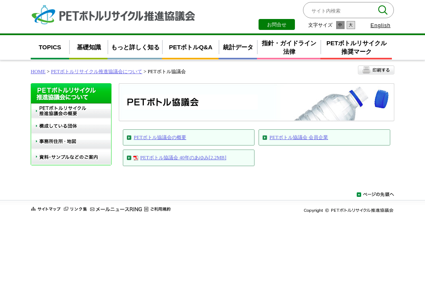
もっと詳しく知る (135, 47)
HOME (38, 71)
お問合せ (276, 24)
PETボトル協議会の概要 (160, 137)
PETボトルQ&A (190, 47)
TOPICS (50, 47)
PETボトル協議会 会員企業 (298, 137)
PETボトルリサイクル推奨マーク (356, 47)
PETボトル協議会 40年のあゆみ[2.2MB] (183, 157)
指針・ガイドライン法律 (289, 47)
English (380, 25)
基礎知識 (89, 47)
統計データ (238, 47)
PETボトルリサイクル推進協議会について (96, 71)
